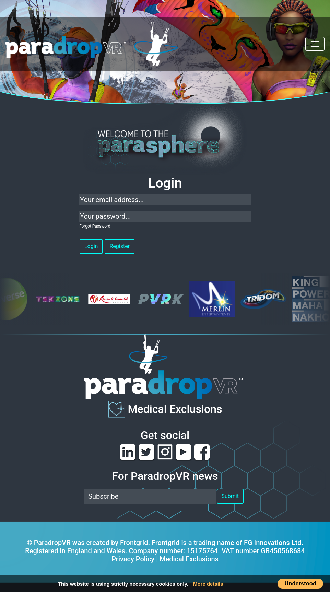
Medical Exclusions (175, 408)
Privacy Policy (132, 559)
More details (208, 584)
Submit (230, 496)
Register (119, 246)
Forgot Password (94, 226)
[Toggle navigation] (315, 44)
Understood (300, 583)
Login (91, 246)
